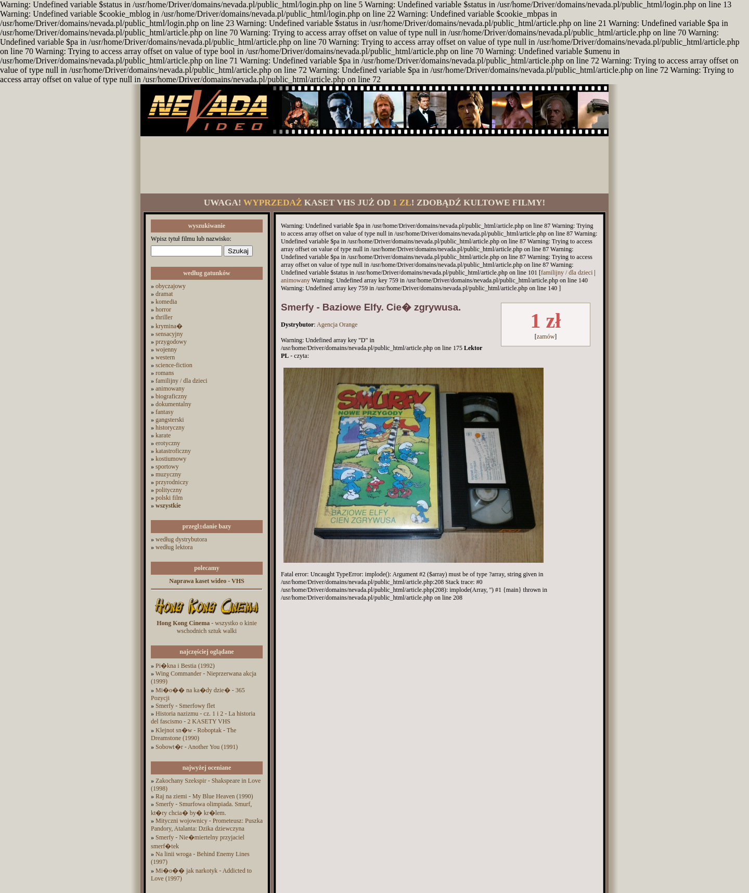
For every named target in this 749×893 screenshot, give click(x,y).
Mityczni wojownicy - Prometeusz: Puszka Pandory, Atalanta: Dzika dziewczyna (207, 824)
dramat (164, 293)
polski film (169, 497)
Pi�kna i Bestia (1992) (185, 665)
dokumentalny (173, 404)
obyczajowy (171, 286)
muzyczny (168, 474)
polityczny (169, 490)
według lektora (174, 547)
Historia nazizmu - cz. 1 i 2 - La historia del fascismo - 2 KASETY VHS (203, 717)
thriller (164, 317)
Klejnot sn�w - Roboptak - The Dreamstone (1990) (193, 734)
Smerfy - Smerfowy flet (185, 705)
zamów (546, 336)
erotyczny (168, 443)
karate (163, 435)
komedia (166, 301)
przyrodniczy (172, 482)
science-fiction (174, 365)
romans (165, 373)
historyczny (170, 427)
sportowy (167, 466)
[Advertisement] (374, 164)
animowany (170, 388)
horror (163, 309)
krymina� (169, 326)
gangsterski (170, 419)
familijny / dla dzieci (182, 380)
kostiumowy (171, 458)
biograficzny (171, 396)
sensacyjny (169, 334)
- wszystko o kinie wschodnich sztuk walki (207, 627)
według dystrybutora (181, 539)
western (165, 357)
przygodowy (171, 341)
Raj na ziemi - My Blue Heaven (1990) (204, 796)
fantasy (165, 412)
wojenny (166, 349)
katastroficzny (173, 451)
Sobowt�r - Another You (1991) (197, 746)
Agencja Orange (337, 324)
